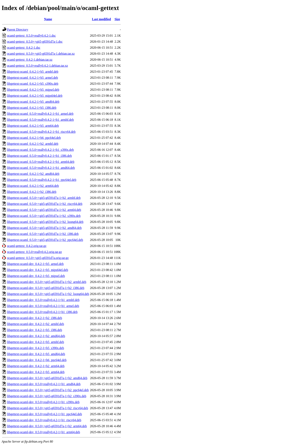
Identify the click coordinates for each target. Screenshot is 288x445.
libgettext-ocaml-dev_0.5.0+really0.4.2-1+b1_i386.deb (42, 312)
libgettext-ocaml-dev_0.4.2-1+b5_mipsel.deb (36, 276)
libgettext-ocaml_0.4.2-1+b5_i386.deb (31, 107)
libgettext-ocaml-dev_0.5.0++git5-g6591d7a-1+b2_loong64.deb (48, 294)
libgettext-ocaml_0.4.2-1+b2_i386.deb (31, 191)
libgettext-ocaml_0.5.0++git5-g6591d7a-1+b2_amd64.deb (44, 228)
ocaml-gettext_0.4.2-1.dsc (23, 47)
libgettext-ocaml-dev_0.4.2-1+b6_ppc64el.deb (36, 360)
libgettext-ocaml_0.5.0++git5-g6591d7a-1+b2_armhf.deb (44, 197)
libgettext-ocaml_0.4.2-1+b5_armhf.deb (32, 71)
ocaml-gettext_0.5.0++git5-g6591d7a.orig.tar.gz (38, 258)
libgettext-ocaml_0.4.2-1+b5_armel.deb (32, 77)
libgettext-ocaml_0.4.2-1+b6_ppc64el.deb (34, 137)
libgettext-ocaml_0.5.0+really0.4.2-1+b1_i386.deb (39, 155)
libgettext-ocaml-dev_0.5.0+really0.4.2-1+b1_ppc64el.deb (44, 414)
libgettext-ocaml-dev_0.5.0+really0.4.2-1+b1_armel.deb (43, 306)
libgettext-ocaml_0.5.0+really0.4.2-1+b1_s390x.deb (40, 149)
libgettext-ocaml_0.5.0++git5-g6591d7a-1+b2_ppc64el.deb (45, 240)
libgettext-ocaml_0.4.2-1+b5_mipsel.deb (33, 89)
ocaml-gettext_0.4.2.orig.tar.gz (26, 246)
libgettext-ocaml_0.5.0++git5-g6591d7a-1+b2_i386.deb (43, 234)
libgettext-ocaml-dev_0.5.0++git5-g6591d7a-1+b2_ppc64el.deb (48, 390)
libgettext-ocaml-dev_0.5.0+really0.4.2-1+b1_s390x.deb (43, 402)
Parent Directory (17, 29)
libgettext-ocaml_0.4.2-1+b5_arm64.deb (33, 125)
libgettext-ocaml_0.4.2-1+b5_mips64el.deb (34, 95)
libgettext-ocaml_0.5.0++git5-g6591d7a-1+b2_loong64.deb (45, 222)
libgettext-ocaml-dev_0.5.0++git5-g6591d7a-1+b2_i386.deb (45, 288)
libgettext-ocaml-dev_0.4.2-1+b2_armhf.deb (35, 324)
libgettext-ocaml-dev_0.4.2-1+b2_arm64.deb (36, 366)
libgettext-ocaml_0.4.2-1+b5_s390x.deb (32, 83)
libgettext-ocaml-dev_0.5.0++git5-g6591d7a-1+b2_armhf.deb (46, 282)
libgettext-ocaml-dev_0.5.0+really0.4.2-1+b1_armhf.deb (43, 300)
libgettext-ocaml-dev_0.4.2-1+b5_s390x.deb (35, 348)
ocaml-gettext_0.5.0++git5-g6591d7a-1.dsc (35, 41)
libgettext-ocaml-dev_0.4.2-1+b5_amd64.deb (36, 354)
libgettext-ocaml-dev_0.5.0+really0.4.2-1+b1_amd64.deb (44, 384)
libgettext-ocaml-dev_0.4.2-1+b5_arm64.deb (36, 372)
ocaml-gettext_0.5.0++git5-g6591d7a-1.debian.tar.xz (41, 53)
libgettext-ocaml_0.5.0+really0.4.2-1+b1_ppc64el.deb (41, 179)
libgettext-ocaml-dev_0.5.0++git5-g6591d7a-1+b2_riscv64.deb (47, 408)
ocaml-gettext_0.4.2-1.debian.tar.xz (29, 59)
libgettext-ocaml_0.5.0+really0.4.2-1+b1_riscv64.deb (41, 131)
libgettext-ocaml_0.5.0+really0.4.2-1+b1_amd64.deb (41, 167)
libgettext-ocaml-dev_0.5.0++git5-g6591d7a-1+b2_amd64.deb (47, 378)
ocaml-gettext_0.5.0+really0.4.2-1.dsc (31, 35)
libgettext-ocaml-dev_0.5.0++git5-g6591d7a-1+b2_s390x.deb (46, 396)
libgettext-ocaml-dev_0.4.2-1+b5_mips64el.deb (37, 270)
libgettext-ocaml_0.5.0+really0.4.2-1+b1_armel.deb (40, 113)
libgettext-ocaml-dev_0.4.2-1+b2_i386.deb (34, 318)
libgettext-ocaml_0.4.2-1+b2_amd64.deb (33, 173)
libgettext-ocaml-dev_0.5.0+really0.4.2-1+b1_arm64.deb (43, 432)
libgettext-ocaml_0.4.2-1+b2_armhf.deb (32, 143)
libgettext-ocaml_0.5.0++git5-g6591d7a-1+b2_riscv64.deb (44, 203)
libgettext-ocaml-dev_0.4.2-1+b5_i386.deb (34, 330)
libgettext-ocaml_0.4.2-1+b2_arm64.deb (33, 185)
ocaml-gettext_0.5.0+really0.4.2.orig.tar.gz (34, 252)
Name (48, 19)
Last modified (101, 19)
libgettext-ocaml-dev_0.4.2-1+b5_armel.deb (35, 264)
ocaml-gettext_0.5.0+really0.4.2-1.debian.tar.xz (37, 65)
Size (117, 19)
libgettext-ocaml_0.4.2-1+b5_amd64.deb (33, 101)
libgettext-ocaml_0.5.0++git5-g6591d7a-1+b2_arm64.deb (44, 209)
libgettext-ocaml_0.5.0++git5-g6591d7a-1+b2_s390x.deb (44, 215)
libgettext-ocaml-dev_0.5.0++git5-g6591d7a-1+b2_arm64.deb (47, 426)
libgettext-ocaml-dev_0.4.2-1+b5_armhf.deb (35, 342)
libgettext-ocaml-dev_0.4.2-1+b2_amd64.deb (36, 336)
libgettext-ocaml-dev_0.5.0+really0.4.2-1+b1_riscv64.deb (44, 420)
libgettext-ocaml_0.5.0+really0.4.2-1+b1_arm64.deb (40, 161)
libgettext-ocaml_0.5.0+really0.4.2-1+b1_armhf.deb (40, 119)
